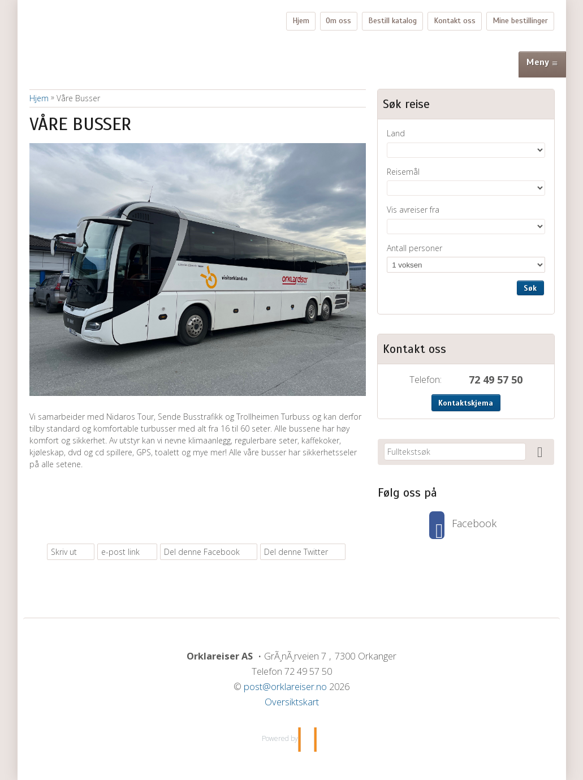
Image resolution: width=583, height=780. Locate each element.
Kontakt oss (455, 20)
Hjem (300, 20)
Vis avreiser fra (413, 209)
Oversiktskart (292, 702)
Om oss (338, 20)
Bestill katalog (392, 20)
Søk (530, 288)
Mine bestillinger (520, 20)
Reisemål (403, 171)
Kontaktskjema (465, 403)
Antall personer (414, 248)
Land (396, 133)
